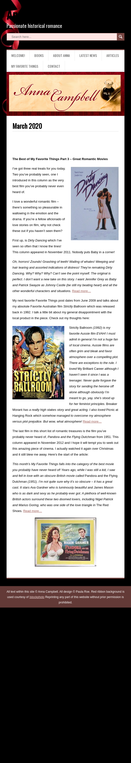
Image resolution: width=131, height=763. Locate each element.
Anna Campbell (38, 14)
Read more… (81, 291)
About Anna (61, 55)
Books (39, 55)
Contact (54, 66)
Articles (112, 55)
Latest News (88, 55)
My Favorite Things (24, 66)
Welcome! (18, 55)
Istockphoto (36, 597)
